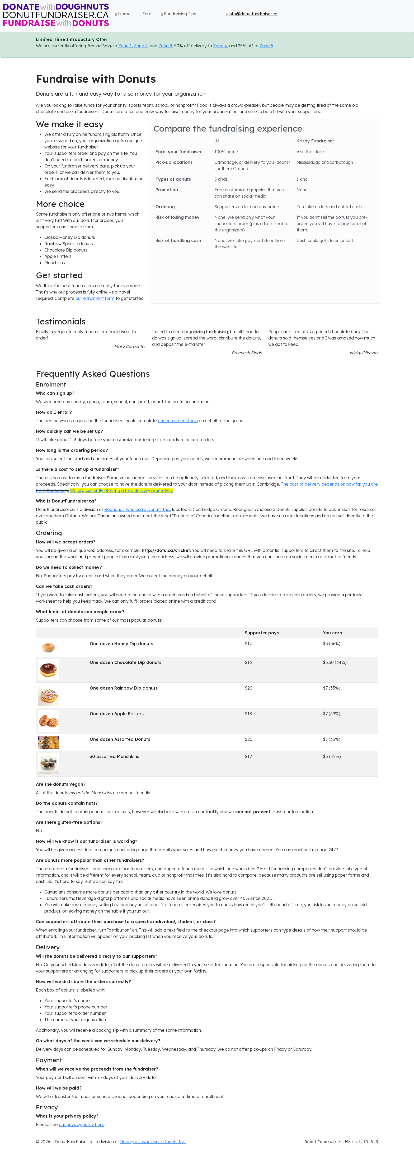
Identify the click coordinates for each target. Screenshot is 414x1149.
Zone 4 (220, 45)
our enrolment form (95, 298)
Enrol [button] (146, 13)
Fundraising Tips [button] (178, 13)
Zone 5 (266, 45)
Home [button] (123, 13)
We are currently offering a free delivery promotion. (121, 490)
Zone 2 (141, 45)
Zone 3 (165, 45)
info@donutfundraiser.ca (253, 13)
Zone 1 (125, 45)
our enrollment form (178, 420)
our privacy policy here (81, 1124)
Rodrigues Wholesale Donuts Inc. (137, 509)
